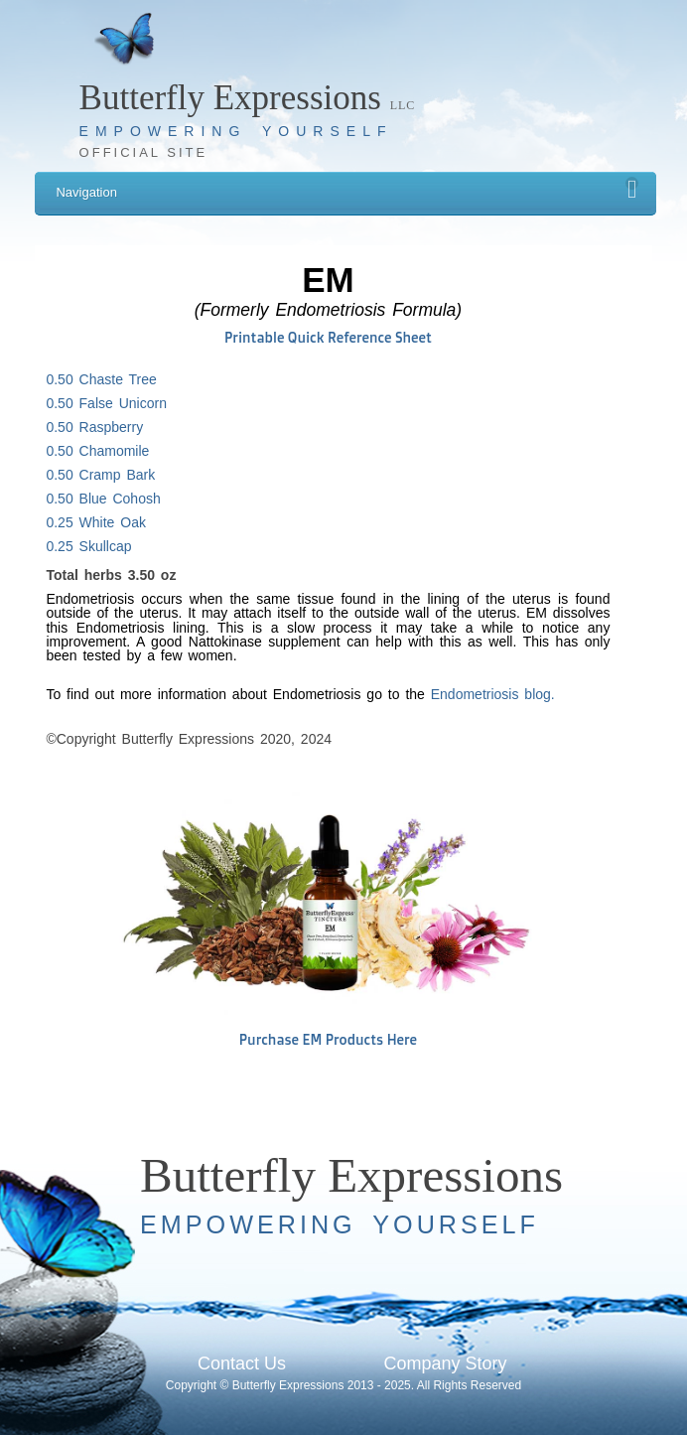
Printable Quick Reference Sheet (328, 337)
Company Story (444, 1363)
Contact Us (242, 1363)
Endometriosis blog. (493, 694)
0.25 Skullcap (88, 546)
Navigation (347, 188)
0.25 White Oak (96, 522)
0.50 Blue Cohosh (103, 498)
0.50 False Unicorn (106, 403)
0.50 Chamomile (97, 451)
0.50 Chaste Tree (101, 379)
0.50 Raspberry (94, 427)
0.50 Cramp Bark (100, 475)
